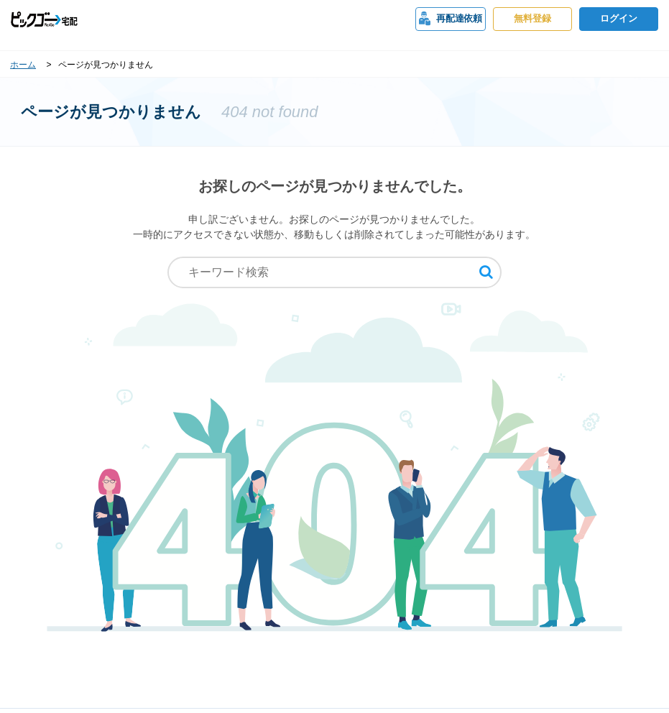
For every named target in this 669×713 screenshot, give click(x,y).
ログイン (618, 19)
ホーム (23, 65)
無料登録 (532, 19)
